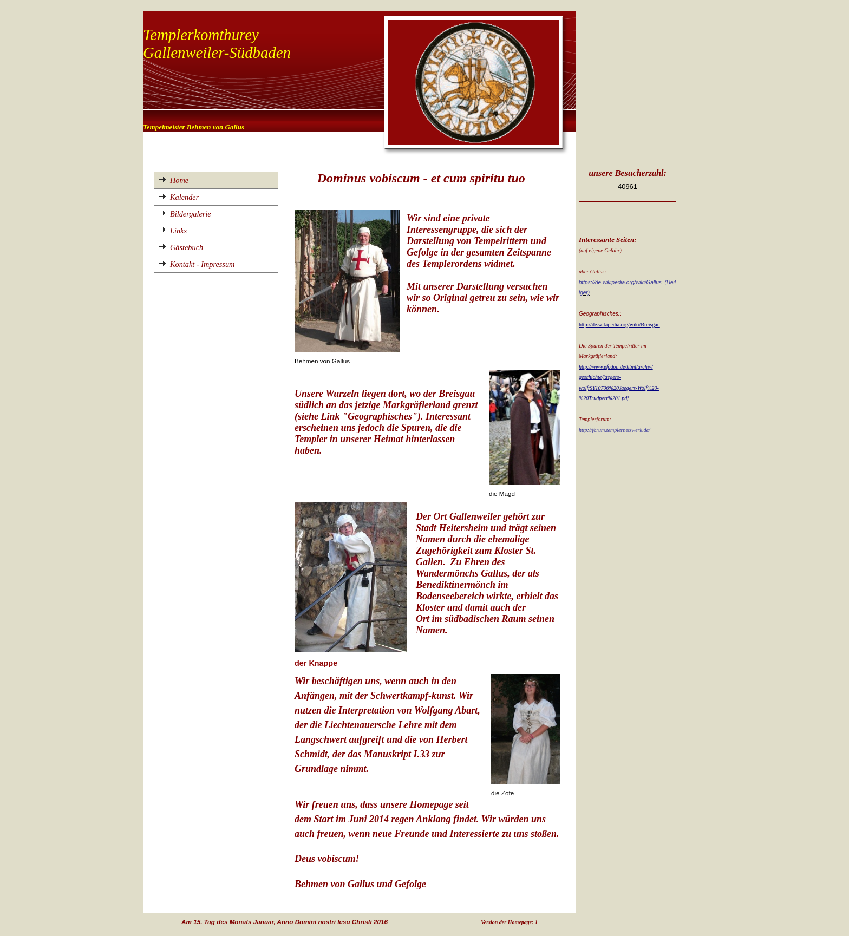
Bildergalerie (190, 214)
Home (179, 180)
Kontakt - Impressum (202, 264)
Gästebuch (186, 247)
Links (178, 230)
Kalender (184, 197)
